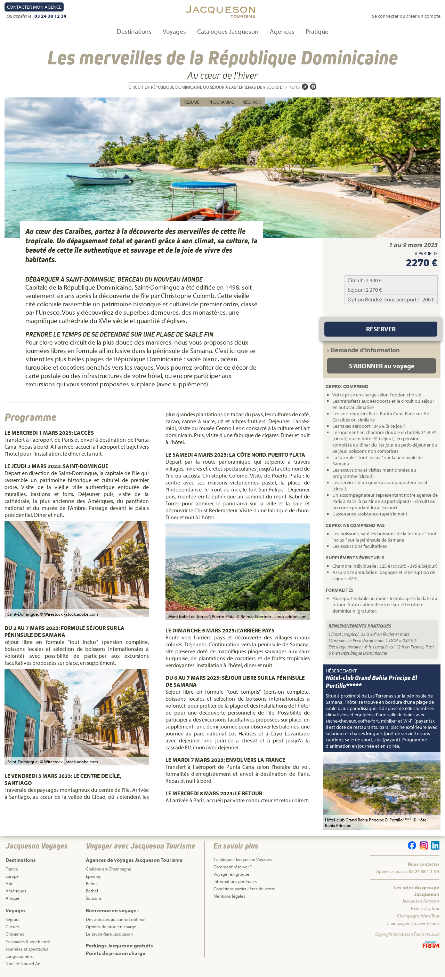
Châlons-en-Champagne (108, 869)
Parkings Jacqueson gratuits (119, 945)
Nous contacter (423, 864)
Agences (282, 31)
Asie (10, 883)
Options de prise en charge (111, 926)
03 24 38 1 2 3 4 (424, 871)
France (12, 869)
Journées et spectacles (27, 949)
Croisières (15, 934)
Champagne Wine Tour (418, 916)
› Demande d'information (363, 350)
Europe (12, 876)
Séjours (12, 919)
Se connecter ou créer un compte (406, 16)
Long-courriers (19, 956)
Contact (34, 7)
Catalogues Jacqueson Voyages (242, 859)
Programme (221, 102)
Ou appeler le (19, 16)
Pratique (317, 31)
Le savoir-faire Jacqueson (109, 934)
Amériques (16, 890)
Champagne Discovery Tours (413, 923)
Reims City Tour (425, 908)
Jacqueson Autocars (420, 901)
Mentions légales (229, 896)
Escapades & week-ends (28, 941)
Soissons (94, 898)
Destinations (134, 31)
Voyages (174, 31)
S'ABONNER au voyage (381, 366)
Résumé (191, 102)
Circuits (12, 926)
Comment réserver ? (232, 866)
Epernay (93, 876)
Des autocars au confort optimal (115, 919)
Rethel (92, 890)
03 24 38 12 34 (50, 16)
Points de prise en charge (115, 953)
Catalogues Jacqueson (228, 31)
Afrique (12, 898)
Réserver (252, 102)
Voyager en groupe (231, 874)
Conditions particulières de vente (244, 888)
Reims (91, 883)
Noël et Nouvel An (23, 963)
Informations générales (235, 881)
